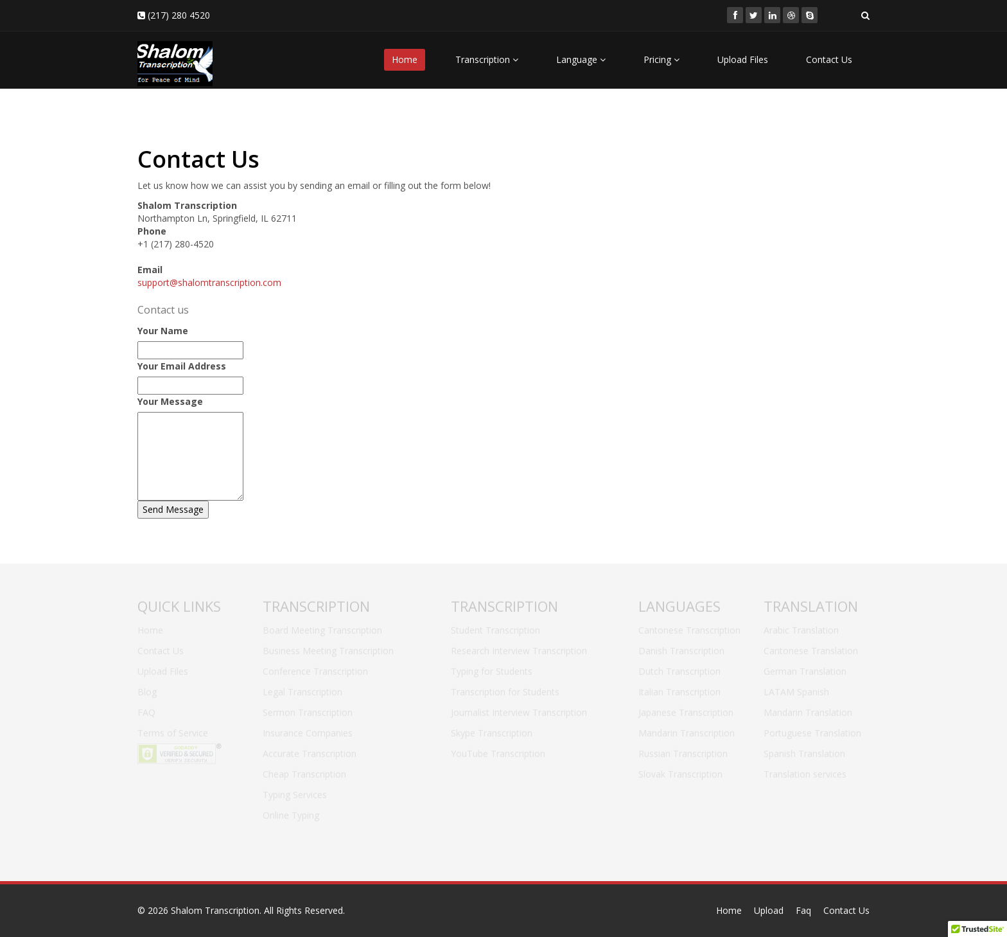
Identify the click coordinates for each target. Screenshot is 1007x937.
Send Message (173, 509)
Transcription (486, 59)
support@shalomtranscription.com (209, 282)
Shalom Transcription (215, 910)
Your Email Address (181, 366)
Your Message (170, 401)
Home (404, 59)
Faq (803, 910)
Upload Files (742, 59)
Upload (769, 910)
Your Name (162, 331)
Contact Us (829, 59)
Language (581, 59)
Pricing (661, 59)
